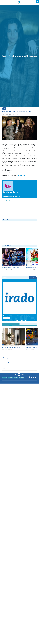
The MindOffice (34, 572)
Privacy (15, 568)
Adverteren (4, 568)
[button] (13, 313)
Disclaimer (21, 568)
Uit (4, 108)
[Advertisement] (19, 210)
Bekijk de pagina (6, 311)
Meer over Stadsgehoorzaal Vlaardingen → (12, 196)
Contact (10, 568)
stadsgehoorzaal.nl (21, 175)
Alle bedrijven (33, 271)
